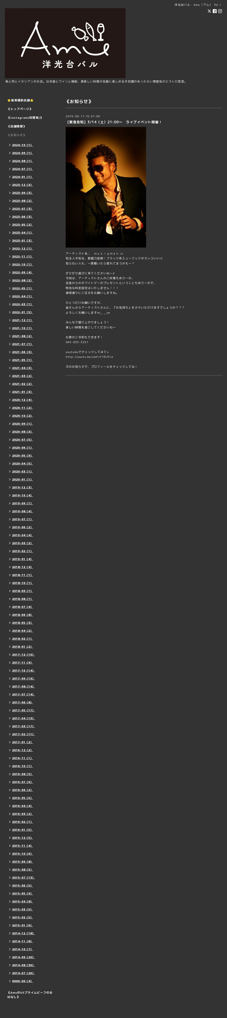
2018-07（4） (22, 607)
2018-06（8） (22, 615)
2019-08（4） (22, 511)
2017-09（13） (23, 678)
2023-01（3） (22, 240)
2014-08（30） (23, 965)
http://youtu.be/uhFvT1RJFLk (89, 357)
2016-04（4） (22, 806)
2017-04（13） (23, 718)
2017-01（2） (22, 742)
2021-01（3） (22, 392)
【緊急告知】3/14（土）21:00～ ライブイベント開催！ (114, 122)
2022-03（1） (22, 304)
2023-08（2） (22, 201)
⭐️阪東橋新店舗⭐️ (20, 100)
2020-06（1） (22, 448)
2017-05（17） (23, 710)
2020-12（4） (22, 400)
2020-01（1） (22, 479)
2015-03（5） (22, 909)
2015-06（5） (22, 885)
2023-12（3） (22, 185)
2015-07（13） (23, 877)
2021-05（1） (22, 360)
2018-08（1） (22, 599)
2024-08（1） (22, 161)
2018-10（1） (22, 583)
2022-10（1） (22, 264)
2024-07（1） (22, 169)
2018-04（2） (22, 631)
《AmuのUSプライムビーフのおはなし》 (30, 994)
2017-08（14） (23, 686)
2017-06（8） (22, 702)
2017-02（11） (23, 734)
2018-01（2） (22, 647)
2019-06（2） (22, 527)
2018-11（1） (22, 575)
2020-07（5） (22, 440)
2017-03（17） (23, 726)
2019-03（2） (22, 543)
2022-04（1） (22, 296)
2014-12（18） (23, 933)
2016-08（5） (22, 774)
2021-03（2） (22, 376)
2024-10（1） (22, 145)
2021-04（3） (22, 368)
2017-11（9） (22, 663)
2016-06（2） (22, 790)
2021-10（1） (22, 328)
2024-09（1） (22, 153)
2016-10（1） (22, 766)
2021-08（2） (22, 336)
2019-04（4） (22, 535)
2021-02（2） (22, 384)
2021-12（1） (22, 320)
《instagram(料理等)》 (25, 118)
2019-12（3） (22, 487)
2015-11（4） (22, 846)
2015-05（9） (22, 893)
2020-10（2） (22, 416)
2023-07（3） (22, 209)
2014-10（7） (22, 949)
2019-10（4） (22, 495)
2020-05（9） (22, 455)
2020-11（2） (22, 408)
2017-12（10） (23, 655)
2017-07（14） (23, 694)
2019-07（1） (22, 519)
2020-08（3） (22, 432)
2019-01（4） (22, 559)
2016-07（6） (22, 782)
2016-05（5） (22, 798)
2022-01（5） (22, 312)
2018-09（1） (22, 591)
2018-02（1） (22, 639)
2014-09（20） (23, 957)
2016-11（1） (22, 758)
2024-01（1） (22, 177)
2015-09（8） (22, 862)
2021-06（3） (22, 352)
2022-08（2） (22, 280)
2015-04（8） (22, 901)
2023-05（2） (22, 225)
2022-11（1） (22, 256)
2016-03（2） (22, 814)
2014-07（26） (23, 973)
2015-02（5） (22, 917)
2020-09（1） (22, 424)
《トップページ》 (19, 109)
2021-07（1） (22, 344)
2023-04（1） (22, 233)
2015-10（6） (22, 854)
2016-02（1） (22, 822)
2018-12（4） (22, 567)
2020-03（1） (22, 471)
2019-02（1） (22, 551)
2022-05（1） (22, 288)
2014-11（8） (22, 941)
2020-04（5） (22, 463)
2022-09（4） (22, 272)
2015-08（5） (22, 870)
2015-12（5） (22, 838)
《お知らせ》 (16, 135)
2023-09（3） (22, 193)
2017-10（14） (23, 670)
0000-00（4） (22, 981)
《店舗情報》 (16, 126)
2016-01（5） (22, 830)
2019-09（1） (22, 503)
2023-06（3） (22, 217)
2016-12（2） (22, 750)
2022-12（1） (22, 248)
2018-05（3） (22, 623)
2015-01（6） (22, 925)
